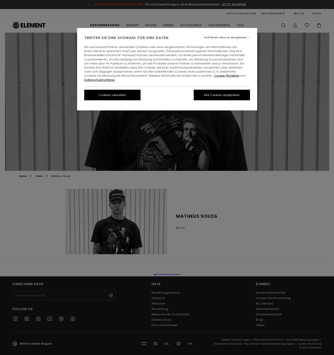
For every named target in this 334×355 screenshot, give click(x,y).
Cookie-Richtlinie (226, 75)
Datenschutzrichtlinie (99, 80)
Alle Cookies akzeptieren (222, 95)
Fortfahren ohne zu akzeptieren (225, 37)
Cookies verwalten (112, 95)
